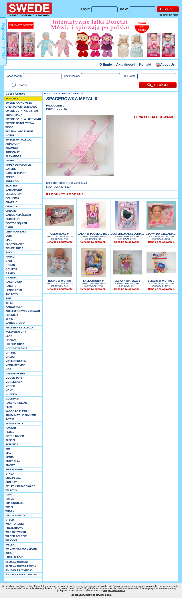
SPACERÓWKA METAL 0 (69, 93)
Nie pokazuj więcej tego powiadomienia (91, 595)
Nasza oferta (15, 94)
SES (8, 448)
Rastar (10, 427)
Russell (11, 440)
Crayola (11, 206)
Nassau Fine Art (17, 402)
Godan (10, 265)
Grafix (10, 273)
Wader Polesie (16, 536)
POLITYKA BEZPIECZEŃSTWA (21, 574)
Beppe (9, 177)
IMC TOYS (11, 294)
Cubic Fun (12, 219)
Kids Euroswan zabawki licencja (22, 313)
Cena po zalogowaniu (59, 241)
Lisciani (10, 340)
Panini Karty (14, 423)
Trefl (9, 507)
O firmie (105, 64)
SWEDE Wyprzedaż (18, 139)
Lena (8, 335)
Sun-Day (11, 482)
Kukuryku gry (15, 331)
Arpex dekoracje (18, 164)
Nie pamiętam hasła (168, 15)
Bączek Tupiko (15, 173)
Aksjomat (12, 152)
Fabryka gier (15, 244)
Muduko (11, 394)
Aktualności (125, 64)
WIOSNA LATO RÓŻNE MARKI (19, 133)
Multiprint (13, 398)
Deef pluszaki (15, 231)
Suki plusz (13, 477)
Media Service (15, 365)
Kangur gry (14, 306)
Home (46, 93)
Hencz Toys (13, 290)
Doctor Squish (16, 223)
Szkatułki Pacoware (20, 486)
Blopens (11, 185)
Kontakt (145, 64)
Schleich (12, 444)
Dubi (8, 235)
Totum (10, 498)
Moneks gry (14, 381)
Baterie (10, 168)
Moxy (9, 390)
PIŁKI (8, 407)
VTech (9, 519)
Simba (9, 456)
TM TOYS (11, 490)
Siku (8, 452)
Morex (10, 386)
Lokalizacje (14, 557)
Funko (10, 256)
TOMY (9, 494)
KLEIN (9, 319)
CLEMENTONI (13, 193)
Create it (12, 210)
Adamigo (11, 148)
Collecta (12, 198)
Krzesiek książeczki (19, 327)
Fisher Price (14, 248)
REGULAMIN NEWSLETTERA (20, 566)
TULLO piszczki (15, 515)
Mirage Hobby (15, 373)
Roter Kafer (14, 436)
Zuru (9, 552)
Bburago (12, 181)
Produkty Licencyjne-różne (21, 417)
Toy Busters (14, 502)
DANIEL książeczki (18, 214)
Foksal (10, 252)
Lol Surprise (14, 344)
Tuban (9, 511)
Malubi (10, 356)
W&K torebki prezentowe (14, 525)
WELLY (9, 544)
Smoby (10, 465)
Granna (11, 277)
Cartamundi (14, 189)
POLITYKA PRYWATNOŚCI (19, 570)
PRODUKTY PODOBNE (65, 194)
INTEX (9, 302)
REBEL (9, 431)
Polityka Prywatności (114, 590)
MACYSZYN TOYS (16, 348)
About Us (165, 64)
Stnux (9, 473)
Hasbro (11, 285)
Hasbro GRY (14, 281)
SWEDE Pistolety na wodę (19, 125)
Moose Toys (14, 377)
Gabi (8, 260)
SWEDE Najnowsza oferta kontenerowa (21, 104)
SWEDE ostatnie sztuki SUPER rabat (21, 112)
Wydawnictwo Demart (21, 548)
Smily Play (12, 461)
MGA (8, 369)
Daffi (9, 227)
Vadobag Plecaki (17, 411)
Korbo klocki (15, 323)
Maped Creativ (15, 361)
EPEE (8, 239)
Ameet (9, 160)
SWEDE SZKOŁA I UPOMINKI (23, 119)
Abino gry (12, 143)
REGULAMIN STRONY (16, 562)
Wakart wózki (15, 532)
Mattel (10, 352)
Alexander (13, 156)
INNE (8, 298)
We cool (11, 540)
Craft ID (11, 202)
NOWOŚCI (11, 98)
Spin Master (14, 469)
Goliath (11, 269)
